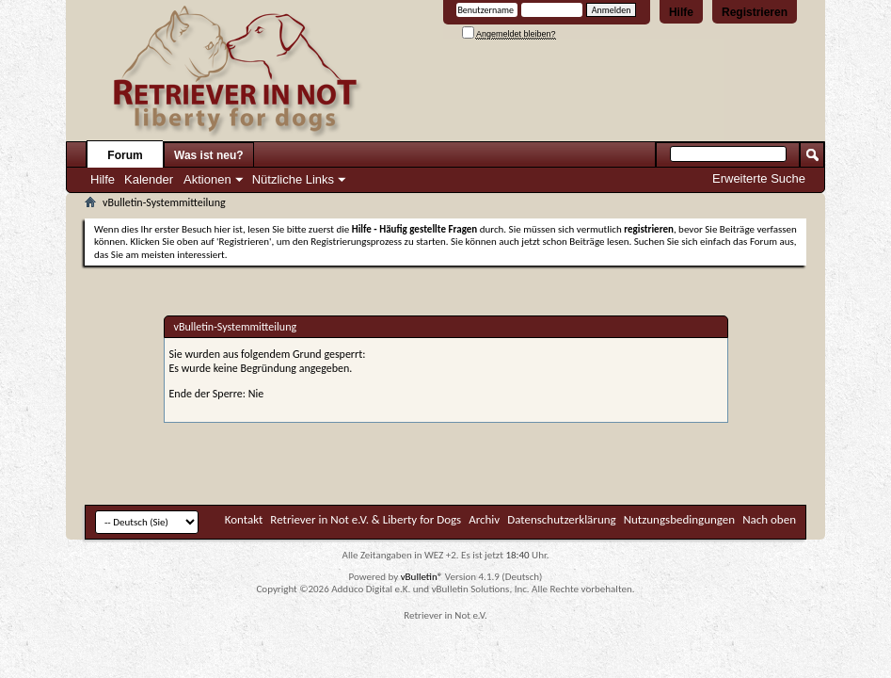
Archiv (484, 519)
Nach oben (769, 519)
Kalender (148, 179)
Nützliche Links (293, 179)
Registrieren (755, 12)
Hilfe (681, 12)
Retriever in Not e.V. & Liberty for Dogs (365, 519)
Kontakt (244, 519)
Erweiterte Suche (758, 178)
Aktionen (207, 179)
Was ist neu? (209, 155)
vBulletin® (422, 577)
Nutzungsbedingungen (680, 519)
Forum (124, 155)
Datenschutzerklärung (561, 519)
